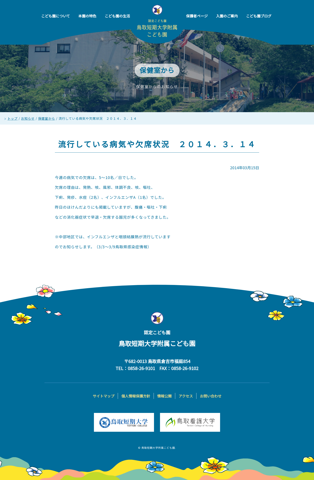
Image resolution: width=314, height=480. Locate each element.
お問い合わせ (210, 395)
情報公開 (164, 395)
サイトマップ (103, 395)
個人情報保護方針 (135, 395)
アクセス (186, 395)
